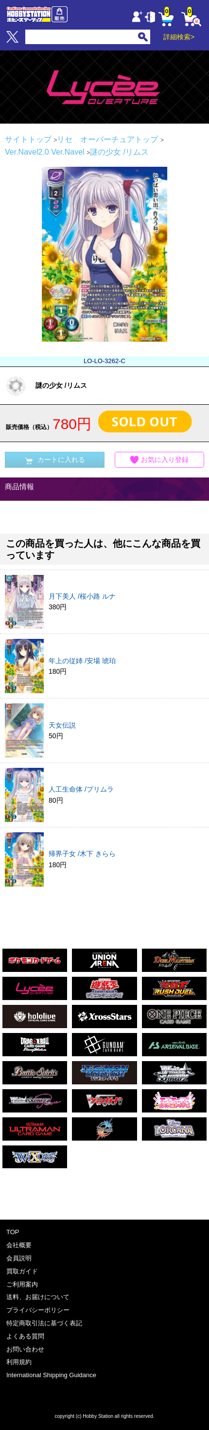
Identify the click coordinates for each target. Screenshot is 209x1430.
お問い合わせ (25, 1349)
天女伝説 (62, 725)
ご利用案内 (22, 1284)
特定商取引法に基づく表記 (44, 1323)
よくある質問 (25, 1336)
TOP (12, 1232)
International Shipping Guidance (51, 1375)
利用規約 (19, 1362)
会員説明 (19, 1258)
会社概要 (19, 1245)
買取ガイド (22, 1271)
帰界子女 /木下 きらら (82, 854)
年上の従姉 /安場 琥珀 (82, 661)
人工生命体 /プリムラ (81, 789)
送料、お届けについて (38, 1297)
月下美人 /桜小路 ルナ (82, 596)
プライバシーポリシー (38, 1310)
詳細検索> (178, 37)
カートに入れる (55, 460)
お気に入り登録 (159, 460)
